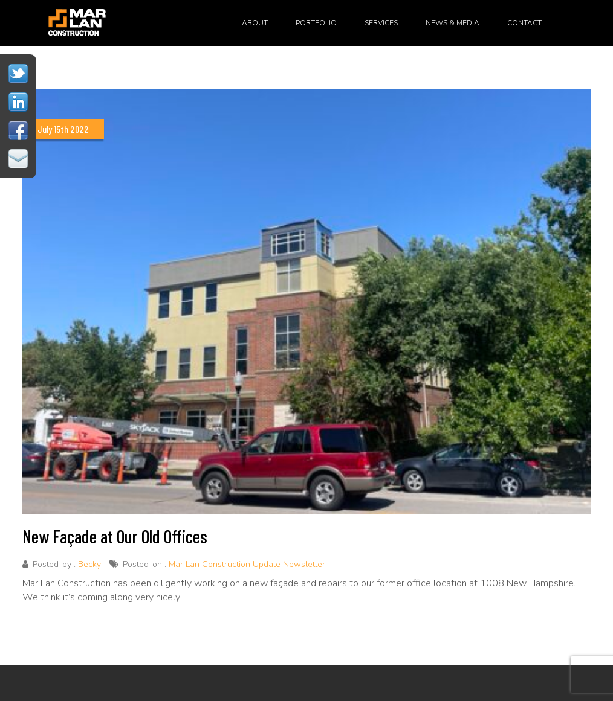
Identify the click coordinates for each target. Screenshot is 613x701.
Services (381, 23)
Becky (89, 564)
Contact (524, 23)
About (255, 23)
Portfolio (316, 23)
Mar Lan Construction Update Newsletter (247, 564)
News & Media (452, 23)
